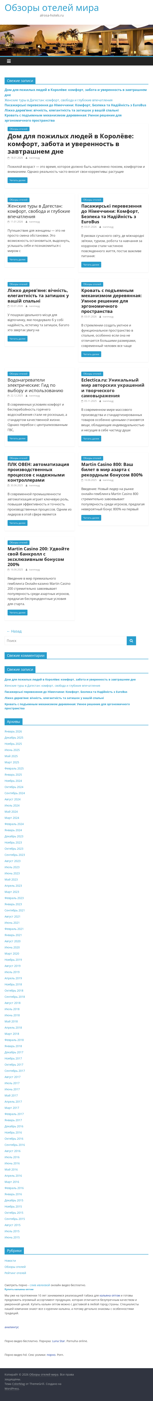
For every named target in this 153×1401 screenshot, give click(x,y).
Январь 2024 (13, 830)
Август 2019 (13, 966)
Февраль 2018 (14, 1040)
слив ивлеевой (40, 1285)
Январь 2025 (13, 774)
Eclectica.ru (93, 380)
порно (51, 1355)
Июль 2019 (12, 972)
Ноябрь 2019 (13, 960)
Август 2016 (13, 1151)
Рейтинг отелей (15, 1273)
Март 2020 (12, 953)
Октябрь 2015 (14, 1213)
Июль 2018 (12, 1009)
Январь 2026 (13, 731)
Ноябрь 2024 (13, 781)
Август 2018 (13, 1003)
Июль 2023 (12, 867)
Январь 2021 (13, 935)
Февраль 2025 (14, 768)
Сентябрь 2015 (15, 1219)
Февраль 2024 (14, 824)
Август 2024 (13, 799)
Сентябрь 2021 (15, 910)
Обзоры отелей (18, 129)
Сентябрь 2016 (15, 1145)
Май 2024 (11, 811)
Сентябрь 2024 (15, 793)
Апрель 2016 (13, 1175)
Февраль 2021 (14, 929)
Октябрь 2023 (14, 848)
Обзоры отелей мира (52, 7)
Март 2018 (12, 1034)
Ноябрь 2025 (13, 744)
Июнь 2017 (12, 1089)
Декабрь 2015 (14, 1200)
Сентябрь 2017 (15, 1071)
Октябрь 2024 (14, 787)
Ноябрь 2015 (13, 1206)
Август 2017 (13, 1077)
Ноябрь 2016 (13, 1132)
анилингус (12, 1327)
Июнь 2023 (12, 873)
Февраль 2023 (14, 898)
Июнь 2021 (12, 923)
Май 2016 (11, 1169)
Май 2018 (11, 1021)
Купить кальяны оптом (19, 1289)
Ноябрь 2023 (13, 842)
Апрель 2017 (13, 1101)
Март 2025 (12, 762)
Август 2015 (13, 1225)
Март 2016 (12, 1182)
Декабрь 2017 (14, 1052)
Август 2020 (13, 941)
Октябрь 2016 (14, 1138)
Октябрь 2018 (14, 990)
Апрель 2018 (13, 1027)
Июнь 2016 (12, 1163)
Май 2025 (11, 756)
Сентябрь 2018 (15, 997)
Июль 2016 (12, 1157)
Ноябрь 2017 (13, 1058)
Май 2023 (11, 879)
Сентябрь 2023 (15, 855)
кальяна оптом (110, 1295)
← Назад (14, 631)
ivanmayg (34, 157)
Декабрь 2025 (14, 737)
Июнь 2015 (12, 1237)
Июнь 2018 (12, 1015)
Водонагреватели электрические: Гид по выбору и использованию (35, 385)
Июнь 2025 (12, 750)
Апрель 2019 (13, 978)
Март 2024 (12, 818)
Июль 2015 (12, 1231)
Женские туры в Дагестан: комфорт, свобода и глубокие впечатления (59, 100)
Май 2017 (11, 1095)
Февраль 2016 (14, 1188)
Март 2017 (12, 1108)
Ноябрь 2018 (13, 984)
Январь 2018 (13, 1046)
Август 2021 (13, 916)
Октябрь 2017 (14, 1064)
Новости (10, 1260)
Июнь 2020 (12, 947)
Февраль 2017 (14, 1114)
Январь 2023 (13, 904)
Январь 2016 (13, 1194)
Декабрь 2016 (14, 1126)
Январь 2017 (13, 1120)
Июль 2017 (12, 1083)
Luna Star (58, 1341)
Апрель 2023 (13, 885)
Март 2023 (12, 892)
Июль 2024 (12, 805)
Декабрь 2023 (14, 836)
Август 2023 (13, 861)
